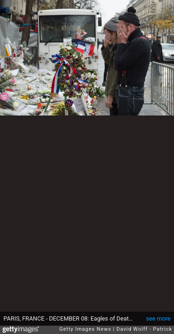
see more (158, 318)
